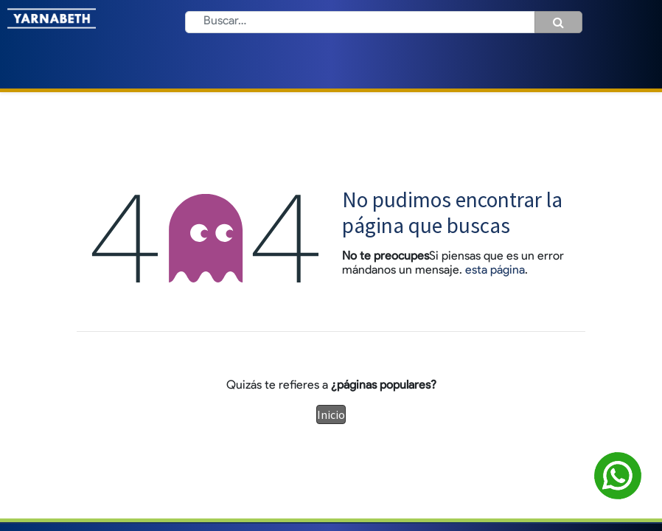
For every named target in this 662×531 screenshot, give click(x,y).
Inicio (331, 414)
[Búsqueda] (558, 22)
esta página (495, 271)
